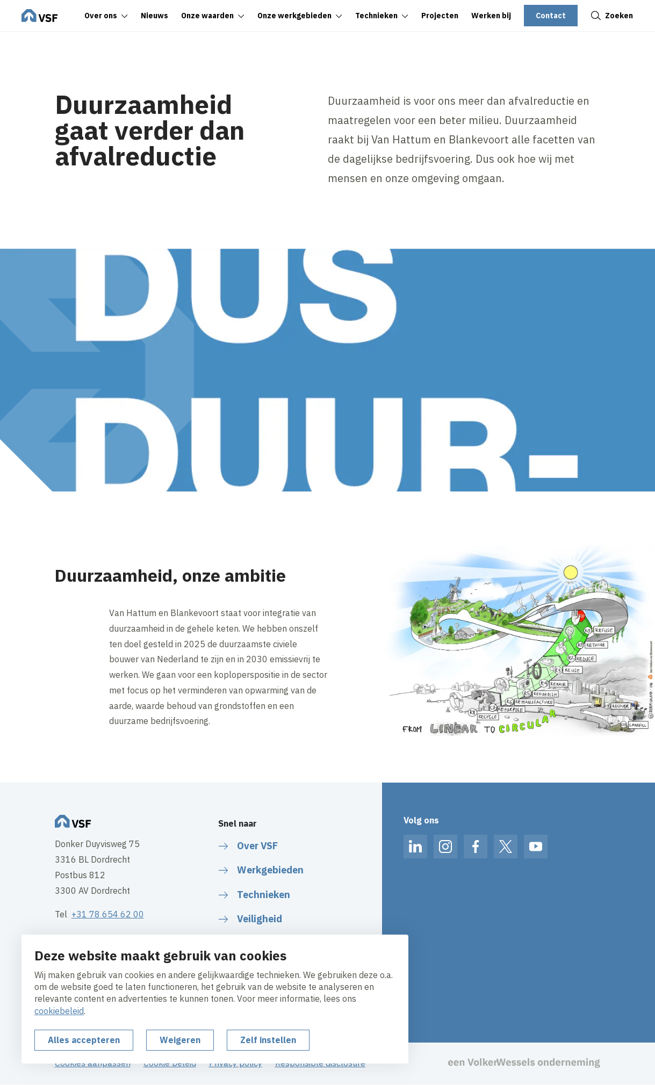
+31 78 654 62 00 (107, 914)
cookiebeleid (59, 1011)
